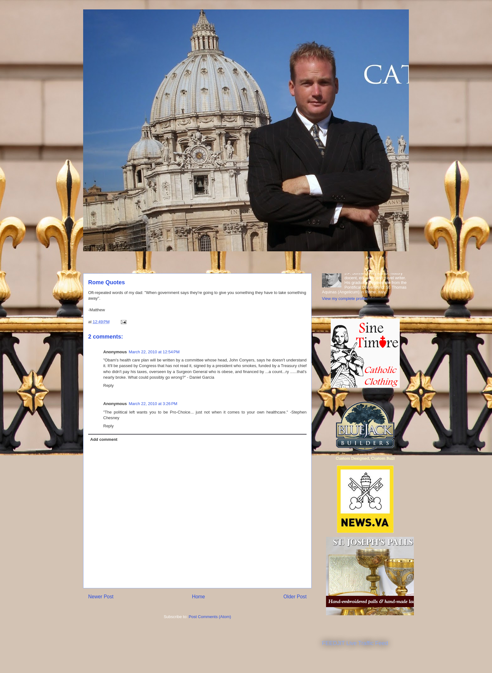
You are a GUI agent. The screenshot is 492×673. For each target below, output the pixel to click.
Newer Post (101, 596)
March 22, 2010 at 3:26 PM (153, 403)
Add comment (104, 439)
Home (198, 596)
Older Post (295, 596)
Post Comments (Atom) (210, 616)
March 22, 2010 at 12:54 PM (154, 352)
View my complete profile (344, 298)
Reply (108, 385)
